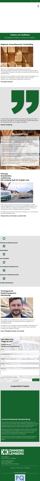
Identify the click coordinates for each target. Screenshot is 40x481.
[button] (38, 6)
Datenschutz (20, 467)
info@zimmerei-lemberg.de (11, 464)
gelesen (10, 377)
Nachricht (3, 368)
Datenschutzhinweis (7, 377)
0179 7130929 (8, 462)
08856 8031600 (10, 461)
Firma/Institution (5, 354)
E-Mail (2, 363)
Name (2, 349)
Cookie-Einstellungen (20, 472)
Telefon (3, 359)
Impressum (13, 467)
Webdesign (27, 467)
